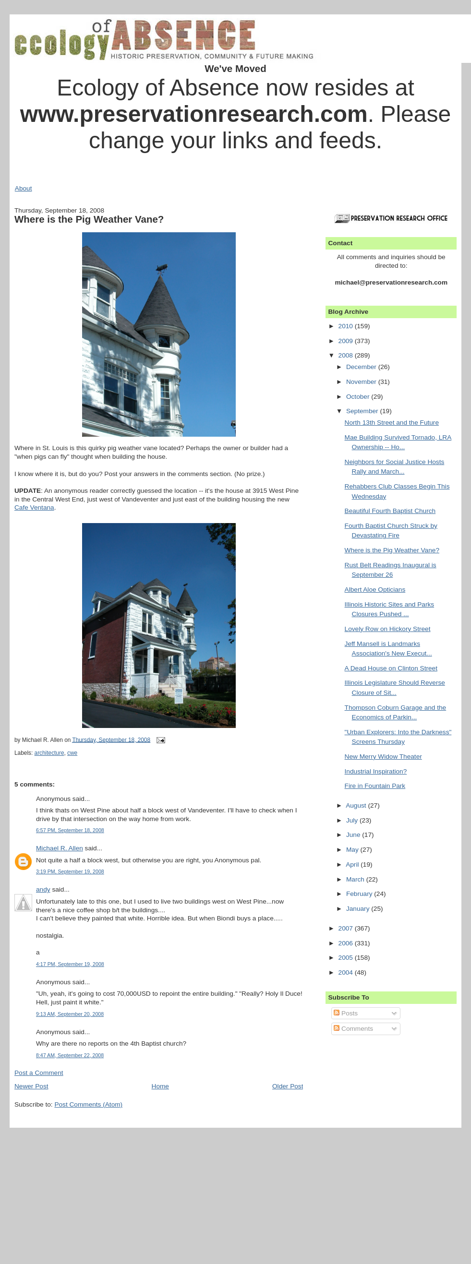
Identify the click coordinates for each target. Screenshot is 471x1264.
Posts (346, 1013)
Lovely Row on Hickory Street (388, 628)
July (353, 820)
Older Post (287, 1086)
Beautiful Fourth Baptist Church (390, 510)
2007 (346, 928)
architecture (49, 753)
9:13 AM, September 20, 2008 (70, 1014)
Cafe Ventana (34, 507)
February (360, 893)
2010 (346, 326)
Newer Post (31, 1086)
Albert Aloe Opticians (375, 589)
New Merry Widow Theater (383, 756)
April (353, 864)
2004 (346, 972)
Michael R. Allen (59, 848)
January (358, 908)
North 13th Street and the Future (392, 422)
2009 (346, 341)
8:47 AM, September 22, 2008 (70, 1055)
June (354, 834)
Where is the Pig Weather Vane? (89, 219)
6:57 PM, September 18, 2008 (70, 830)
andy (43, 889)
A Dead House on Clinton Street (391, 668)
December (362, 366)
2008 (346, 355)
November (362, 381)
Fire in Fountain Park (375, 785)
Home (160, 1086)
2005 (346, 957)
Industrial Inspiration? (376, 771)
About (23, 188)
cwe (72, 753)
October (358, 396)
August (357, 805)
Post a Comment (38, 1072)
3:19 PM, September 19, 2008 (70, 871)
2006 (346, 943)
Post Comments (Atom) (88, 1104)
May (353, 849)
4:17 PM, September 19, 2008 (70, 964)
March (356, 879)
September (363, 411)
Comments (353, 1028)
